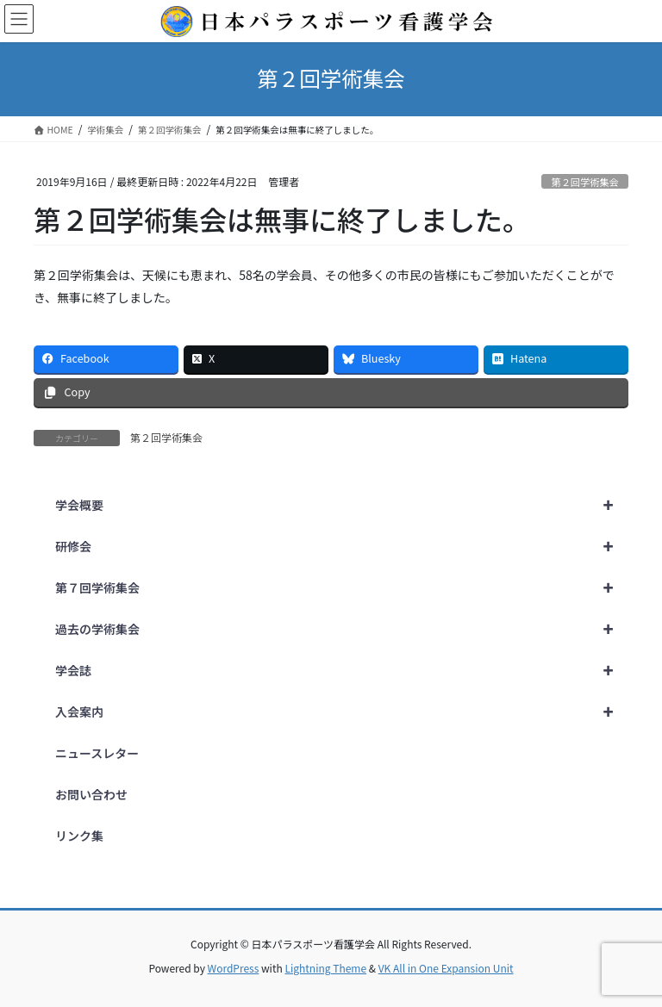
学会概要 (341, 504)
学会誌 (341, 670)
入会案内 (341, 711)
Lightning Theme (325, 967)
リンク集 (79, 835)
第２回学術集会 (584, 182)
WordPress (233, 967)
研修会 (341, 546)
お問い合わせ (91, 794)
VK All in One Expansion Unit (446, 967)
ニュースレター (97, 752)
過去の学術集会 (341, 629)
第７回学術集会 (341, 587)
